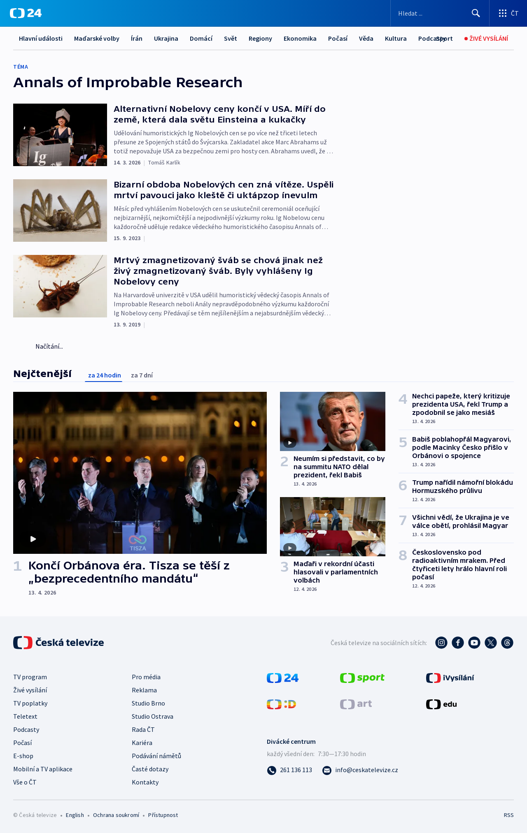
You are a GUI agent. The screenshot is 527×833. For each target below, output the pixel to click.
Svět (230, 38)
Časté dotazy (150, 769)
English (75, 815)
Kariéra (142, 742)
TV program (30, 677)
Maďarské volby (96, 38)
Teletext (25, 716)
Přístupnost (163, 815)
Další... (394, 38)
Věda (366, 38)
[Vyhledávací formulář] (440, 13)
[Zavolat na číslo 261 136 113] (289, 770)
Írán (136, 38)
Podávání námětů (156, 756)
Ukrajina (166, 38)
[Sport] (444, 38)
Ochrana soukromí (116, 815)
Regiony (260, 38)
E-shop (23, 756)
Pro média (146, 677)
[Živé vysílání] (486, 38)
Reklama (144, 690)
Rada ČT (143, 729)
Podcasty (26, 729)
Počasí (337, 38)
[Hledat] (476, 13)
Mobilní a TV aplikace (42, 769)
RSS (509, 815)
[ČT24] (26, 13)
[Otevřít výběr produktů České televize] (508, 13)
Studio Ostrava (152, 716)
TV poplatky (30, 703)
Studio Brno (148, 703)
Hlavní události (41, 38)
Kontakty (145, 782)
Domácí (201, 38)
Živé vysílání (30, 690)
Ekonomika (300, 38)
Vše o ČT (25, 782)
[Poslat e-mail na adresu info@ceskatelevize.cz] (360, 770)
